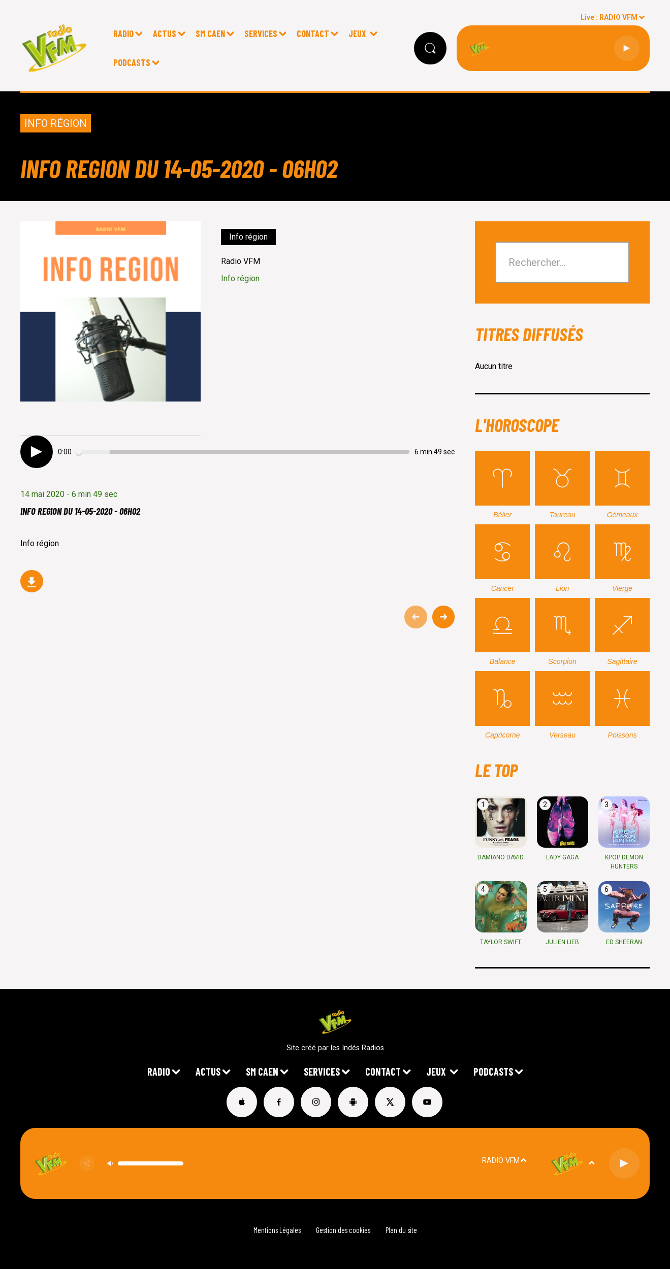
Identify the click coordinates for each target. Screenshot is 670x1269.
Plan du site (401, 1229)
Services (260, 33)
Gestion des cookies (343, 1229)
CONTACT (313, 33)
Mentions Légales (277, 1229)
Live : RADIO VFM (609, 17)
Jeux (358, 33)
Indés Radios (363, 1048)
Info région (55, 123)
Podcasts (131, 62)
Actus (164, 33)
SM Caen (210, 33)
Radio (123, 33)
